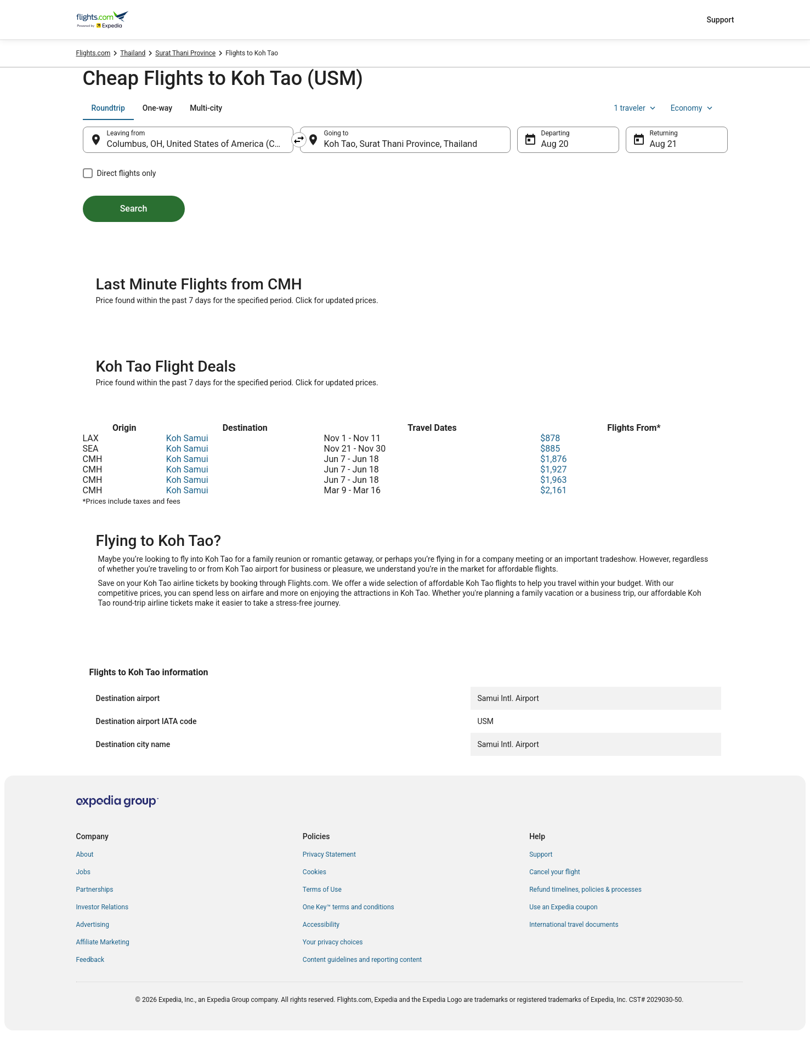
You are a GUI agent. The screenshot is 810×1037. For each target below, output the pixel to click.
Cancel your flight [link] (554, 872)
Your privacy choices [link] (333, 942)
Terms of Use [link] (322, 889)
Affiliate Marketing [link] (102, 942)
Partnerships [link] (95, 889)
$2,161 (553, 490)
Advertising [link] (92, 924)
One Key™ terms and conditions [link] (348, 907)
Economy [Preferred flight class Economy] (693, 108)
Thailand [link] (132, 53)
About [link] (85, 854)
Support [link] (540, 854)
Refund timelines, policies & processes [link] (585, 889)
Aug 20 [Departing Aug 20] (555, 144)
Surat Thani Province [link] (185, 53)
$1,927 (553, 469)
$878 (550, 438)
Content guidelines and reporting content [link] (362, 960)
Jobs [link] (83, 872)
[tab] (108, 108)
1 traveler (636, 108)
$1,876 (553, 459)
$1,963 (553, 480)
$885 (550, 448)
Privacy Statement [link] (329, 854)
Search (134, 208)
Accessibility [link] (321, 924)
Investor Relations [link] (102, 907)
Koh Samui (187, 438)
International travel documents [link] (573, 924)
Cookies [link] (314, 872)
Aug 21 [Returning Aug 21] (663, 144)
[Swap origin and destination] (299, 139)
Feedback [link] (90, 960)
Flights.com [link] (93, 53)
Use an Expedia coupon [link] (563, 907)
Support (720, 19)
